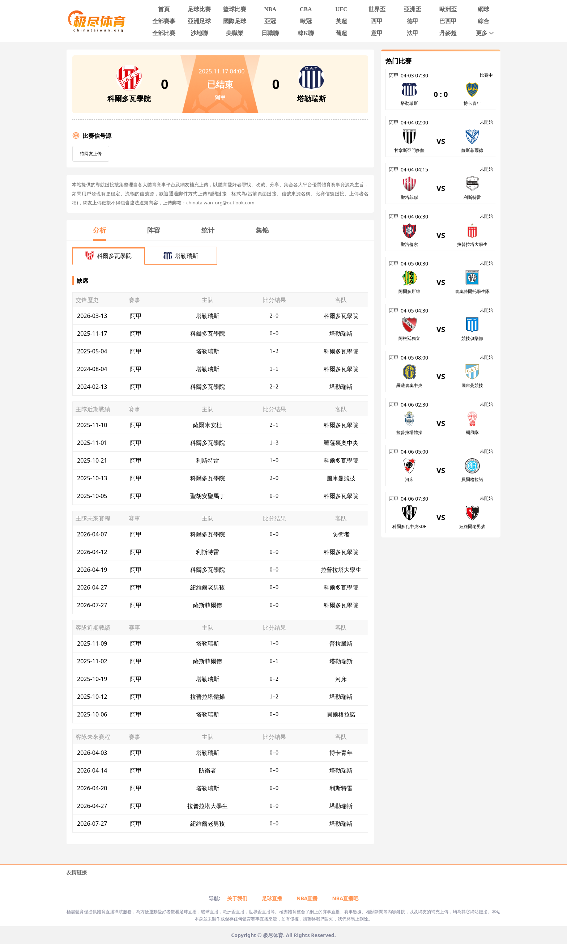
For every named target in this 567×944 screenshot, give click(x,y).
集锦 (262, 230)
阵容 (153, 230)
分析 (99, 230)
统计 (207, 230)
